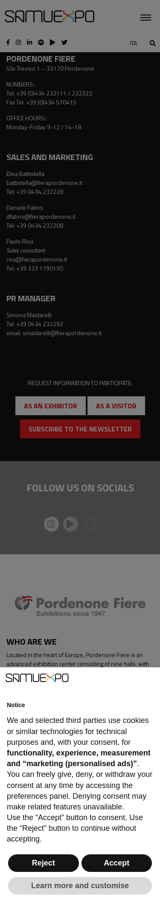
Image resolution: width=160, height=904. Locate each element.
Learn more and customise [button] (80, 885)
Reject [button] (43, 863)
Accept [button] (116, 863)
